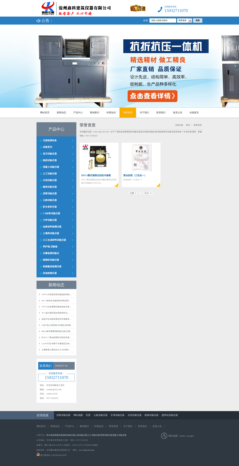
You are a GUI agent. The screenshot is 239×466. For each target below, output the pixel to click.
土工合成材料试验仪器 (54, 240)
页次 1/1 (148, 193)
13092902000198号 (58, 455)
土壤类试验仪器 (51, 233)
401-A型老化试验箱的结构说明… (56, 300)
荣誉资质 (127, 112)
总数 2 (133, 193)
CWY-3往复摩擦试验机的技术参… (56, 307)
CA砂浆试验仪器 (51, 213)
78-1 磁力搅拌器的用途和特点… (55, 313)
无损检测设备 (50, 140)
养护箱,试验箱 (50, 246)
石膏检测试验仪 (51, 253)
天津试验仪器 (117, 415)
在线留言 (194, 112)
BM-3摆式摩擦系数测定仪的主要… (56, 331)
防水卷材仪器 (50, 207)
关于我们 (144, 112)
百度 (88, 415)
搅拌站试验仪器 (170, 415)
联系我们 (161, 112)
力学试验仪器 (50, 220)
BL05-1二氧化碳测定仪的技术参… (56, 337)
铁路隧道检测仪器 (52, 266)
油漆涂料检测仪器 (52, 226)
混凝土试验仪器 (51, 167)
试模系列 (47, 147)
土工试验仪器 (50, 173)
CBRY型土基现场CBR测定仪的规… (57, 325)
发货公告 (177, 112)
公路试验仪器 (50, 200)
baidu (182, 436)
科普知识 (111, 112)
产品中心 (78, 112)
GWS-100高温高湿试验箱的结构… (56, 294)
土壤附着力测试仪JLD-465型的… (56, 350)
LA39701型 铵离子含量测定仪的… (56, 343)
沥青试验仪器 (50, 193)
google (190, 436)
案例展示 (94, 112)
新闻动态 (61, 112)
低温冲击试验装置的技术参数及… (56, 319)
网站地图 (78, 415)
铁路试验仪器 (152, 415)
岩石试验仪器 (50, 153)
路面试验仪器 (50, 160)
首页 (188, 125)
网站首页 (44, 112)
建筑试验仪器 (50, 187)
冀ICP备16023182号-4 (53, 445)
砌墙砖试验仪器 (51, 260)
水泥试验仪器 (50, 180)
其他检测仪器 (50, 273)
